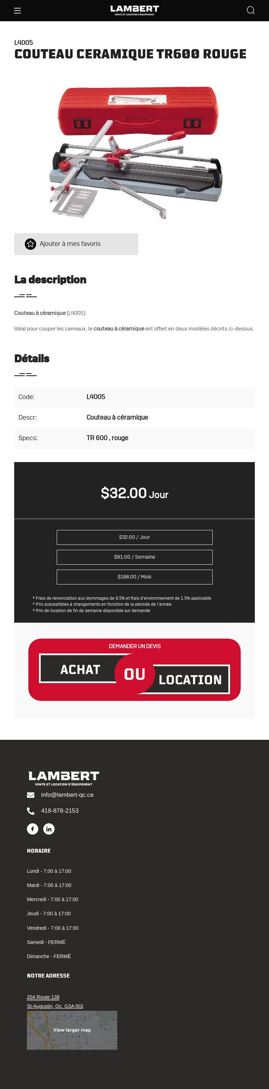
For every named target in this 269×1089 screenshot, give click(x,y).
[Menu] (17, 10)
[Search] (251, 11)
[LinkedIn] (49, 829)
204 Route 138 (43, 997)
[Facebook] (32, 829)
